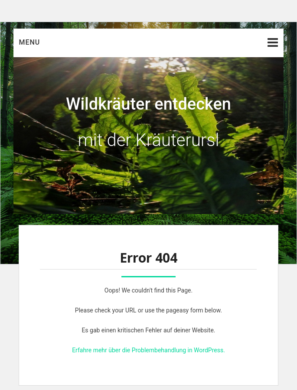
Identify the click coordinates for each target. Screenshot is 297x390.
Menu (29, 42)
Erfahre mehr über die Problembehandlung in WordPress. (148, 350)
